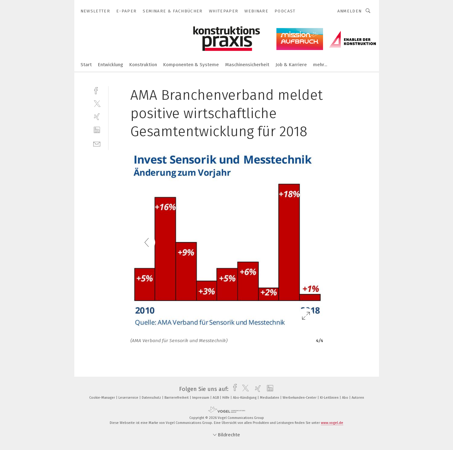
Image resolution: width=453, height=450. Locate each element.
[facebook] (97, 90)
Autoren (358, 398)
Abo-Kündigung (245, 398)
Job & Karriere (291, 64)
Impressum (201, 398)
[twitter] (97, 103)
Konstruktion (143, 64)
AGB (216, 398)
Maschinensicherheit (247, 64)
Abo (345, 398)
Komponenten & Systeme (191, 64)
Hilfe (226, 398)
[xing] (97, 117)
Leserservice (128, 398)
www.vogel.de (332, 423)
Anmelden (349, 11)
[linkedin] (97, 130)
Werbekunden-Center (300, 398)
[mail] (97, 143)
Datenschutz (152, 398)
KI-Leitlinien (330, 398)
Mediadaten (270, 398)
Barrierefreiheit (177, 398)
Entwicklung (110, 64)
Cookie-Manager (102, 398)
